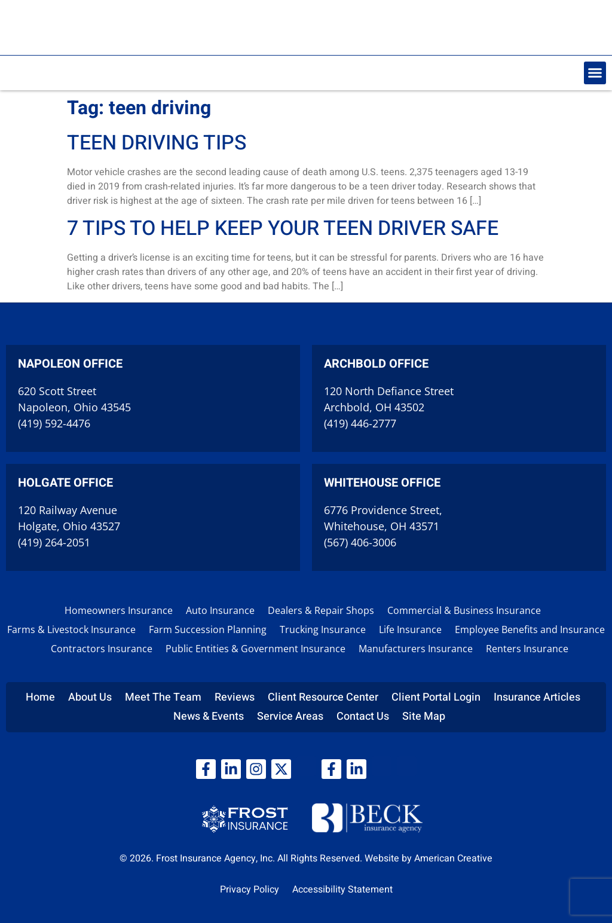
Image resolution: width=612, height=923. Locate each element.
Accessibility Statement (342, 889)
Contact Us (362, 716)
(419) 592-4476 (54, 423)
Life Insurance (410, 629)
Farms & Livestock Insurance (71, 629)
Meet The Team (163, 697)
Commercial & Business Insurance (464, 610)
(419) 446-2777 (360, 423)
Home (40, 697)
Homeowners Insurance (119, 610)
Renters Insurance (527, 648)
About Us (90, 697)
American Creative (453, 858)
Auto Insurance (220, 610)
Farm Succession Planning (208, 629)
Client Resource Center (323, 697)
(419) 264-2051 (54, 542)
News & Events (208, 716)
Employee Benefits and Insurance (530, 629)
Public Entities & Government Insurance (255, 648)
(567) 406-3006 (360, 542)
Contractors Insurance (101, 648)
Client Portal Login (436, 697)
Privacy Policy (249, 889)
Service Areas (290, 716)
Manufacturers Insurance (416, 648)
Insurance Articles (537, 697)
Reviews (235, 697)
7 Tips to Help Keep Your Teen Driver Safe (282, 228)
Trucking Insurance (323, 629)
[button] (595, 73)
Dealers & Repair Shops (321, 610)
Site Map (423, 716)
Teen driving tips (156, 143)
